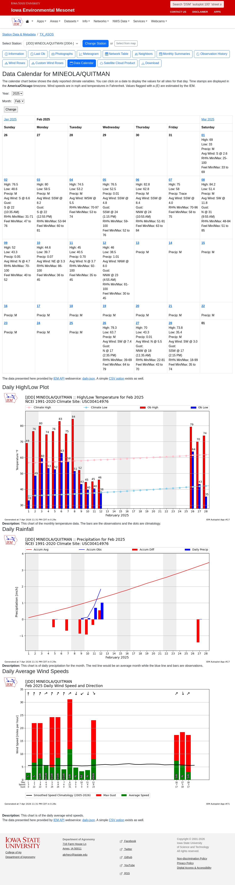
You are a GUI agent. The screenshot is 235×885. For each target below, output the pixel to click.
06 (137, 179)
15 (203, 243)
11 (71, 243)
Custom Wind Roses (47, 63)
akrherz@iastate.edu (75, 854)
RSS (125, 873)
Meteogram (89, 54)
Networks (100, 21)
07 (170, 179)
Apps (40, 21)
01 (203, 135)
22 (203, 306)
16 (5, 306)
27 (137, 323)
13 (137, 243)
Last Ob (37, 54)
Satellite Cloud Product (117, 63)
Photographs (62, 54)
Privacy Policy (185, 863)
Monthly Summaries (174, 54)
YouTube (127, 865)
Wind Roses (15, 63)
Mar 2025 (208, 119)
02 (5, 179)
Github (126, 857)
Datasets (70, 21)
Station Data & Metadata (19, 34)
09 (5, 243)
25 (71, 323)
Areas (54, 21)
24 (38, 323)
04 (71, 179)
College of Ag (13, 852)
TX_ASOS (47, 34)
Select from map (126, 43)
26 (104, 323)
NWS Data (120, 21)
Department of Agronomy (20, 857)
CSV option (116, 378)
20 (137, 306)
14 (170, 243)
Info (85, 21)
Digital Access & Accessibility (194, 867)
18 (71, 306)
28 (170, 323)
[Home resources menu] (29, 22)
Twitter (126, 849)
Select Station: (12, 43)
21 (170, 306)
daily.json (88, 378)
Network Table (116, 54)
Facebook (128, 841)
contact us (178, 11)
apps (217, 11)
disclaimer (200, 11)
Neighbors (144, 54)
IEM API (59, 378)
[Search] (197, 4)
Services (139, 21)
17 (38, 306)
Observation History (212, 54)
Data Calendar (81, 63)
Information (14, 54)
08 (203, 179)
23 (5, 323)
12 (104, 243)
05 (104, 179)
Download (150, 63)
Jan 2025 (10, 119)
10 (38, 243)
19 (104, 306)
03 (38, 179)
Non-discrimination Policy (192, 858)
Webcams (158, 21)
